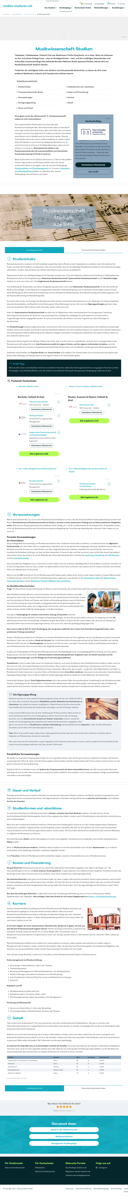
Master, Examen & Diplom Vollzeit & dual (85, 386)
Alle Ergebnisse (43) (89, 420)
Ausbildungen (118, 8)
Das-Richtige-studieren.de (76, 1167)
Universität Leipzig (20, 558)
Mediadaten (40, 1167)
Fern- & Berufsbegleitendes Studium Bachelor (37, 469)
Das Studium (50, 8)
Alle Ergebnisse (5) (39, 499)
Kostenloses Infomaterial (93, 164)
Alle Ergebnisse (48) (39, 453)
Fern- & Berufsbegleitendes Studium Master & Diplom (88, 470)
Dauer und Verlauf (25, 108)
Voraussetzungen (25, 97)
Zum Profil (93, 171)
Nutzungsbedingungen (101, 1189)
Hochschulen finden (83, 8)
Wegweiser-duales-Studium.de (78, 1171)
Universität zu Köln (91, 578)
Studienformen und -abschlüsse (80, 87)
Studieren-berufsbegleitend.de (78, 1175)
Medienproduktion (64, 1136)
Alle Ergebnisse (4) (89, 497)
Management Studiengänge (64, 1143)
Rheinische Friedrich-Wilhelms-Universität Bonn (51, 581)
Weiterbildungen (101, 8)
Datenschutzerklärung (83, 1189)
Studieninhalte (24, 87)
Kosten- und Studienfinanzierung (102, 896)
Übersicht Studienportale (15, 1167)
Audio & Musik (29, 14)
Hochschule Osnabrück (94, 555)
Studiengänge (65, 8)
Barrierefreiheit (116, 1189)
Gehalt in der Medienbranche (64, 1129)
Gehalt (70, 103)
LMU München (113, 555)
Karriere (70, 97)
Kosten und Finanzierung (77, 92)
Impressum (70, 1189)
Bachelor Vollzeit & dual (28, 386)
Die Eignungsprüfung (27, 103)
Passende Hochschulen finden (30, 92)
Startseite (6, 14)
